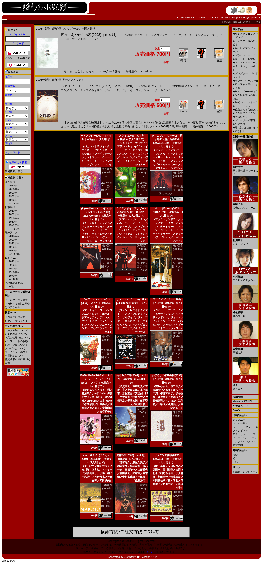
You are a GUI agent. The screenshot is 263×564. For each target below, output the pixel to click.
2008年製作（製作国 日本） (177, 430)
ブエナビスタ (240, 430)
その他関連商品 (14, 283)
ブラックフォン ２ (244, 55)
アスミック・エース (244, 434)
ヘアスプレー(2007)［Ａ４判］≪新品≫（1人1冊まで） (96, 139)
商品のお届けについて (17, 337)
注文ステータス (252, 22)
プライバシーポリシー (17, 352)
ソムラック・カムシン (157, 90)
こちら (148, 551)
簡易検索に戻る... (15, 171)
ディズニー (239, 419)
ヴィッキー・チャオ (168, 35)
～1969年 (14, 203)
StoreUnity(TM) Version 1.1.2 (140, 557)
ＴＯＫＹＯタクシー (245, 113)
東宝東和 (238, 445)
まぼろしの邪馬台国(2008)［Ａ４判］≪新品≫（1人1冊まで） (167, 379)
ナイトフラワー (243, 105)
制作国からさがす (15, 317)
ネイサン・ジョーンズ (105, 90)
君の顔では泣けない (245, 127)
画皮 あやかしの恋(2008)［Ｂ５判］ (89, 35)
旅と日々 (239, 131)
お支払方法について (16, 334)
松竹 (235, 458)
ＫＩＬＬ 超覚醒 (244, 59)
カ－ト (217, 22)
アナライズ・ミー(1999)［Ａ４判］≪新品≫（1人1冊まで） (167, 303)
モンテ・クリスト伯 (245, 80)
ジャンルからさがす (16, 320)
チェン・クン (192, 35)
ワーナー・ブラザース (245, 427)
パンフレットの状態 (16, 341)
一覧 (11, 286)
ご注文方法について (16, 330)
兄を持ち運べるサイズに (245, 169)
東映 (235, 454)
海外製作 (10, 181)
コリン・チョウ (79, 90)
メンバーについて (15, 348)
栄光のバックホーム (245, 102)
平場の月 (239, 124)
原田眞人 (209, 86)
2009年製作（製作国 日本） (106, 433)
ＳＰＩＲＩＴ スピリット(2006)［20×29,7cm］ (98, 86)
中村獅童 (178, 86)
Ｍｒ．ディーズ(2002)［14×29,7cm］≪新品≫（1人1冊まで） (167, 212)
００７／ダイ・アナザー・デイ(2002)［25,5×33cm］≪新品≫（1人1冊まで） (131, 212)
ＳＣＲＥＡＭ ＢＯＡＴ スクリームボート (245, 66)
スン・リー (210, 35)
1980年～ (14, 196)
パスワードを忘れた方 (17, 57)
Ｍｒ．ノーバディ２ (245, 91)
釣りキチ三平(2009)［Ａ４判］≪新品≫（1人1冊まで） (131, 379)
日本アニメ (11, 257)
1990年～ (14, 192)
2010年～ (14, 185)
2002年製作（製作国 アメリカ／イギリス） (138, 266)
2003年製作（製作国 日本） (142, 502)
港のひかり (240, 116)
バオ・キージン (131, 90)
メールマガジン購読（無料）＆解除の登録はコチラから (17, 304)
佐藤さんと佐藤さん (245, 109)
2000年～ (14, 189)
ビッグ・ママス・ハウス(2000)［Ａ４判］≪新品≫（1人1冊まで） (96, 303)
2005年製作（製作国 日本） (106, 502)
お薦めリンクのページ (245, 471)
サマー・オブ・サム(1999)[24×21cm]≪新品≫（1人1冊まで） (131, 303)
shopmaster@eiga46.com (246, 17)
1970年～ (14, 200)
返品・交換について (16, 344)
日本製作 (10, 207)
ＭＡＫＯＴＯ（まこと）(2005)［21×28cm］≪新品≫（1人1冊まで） (96, 459)
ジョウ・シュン (144, 35)
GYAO (236, 410)
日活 (235, 462)
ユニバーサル (240, 423)
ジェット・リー (161, 86)
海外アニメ (11, 232)
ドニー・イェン (90, 39)
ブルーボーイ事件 (244, 120)
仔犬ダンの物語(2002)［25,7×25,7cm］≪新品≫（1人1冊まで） (167, 459)
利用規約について (15, 355)
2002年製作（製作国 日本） (177, 510)
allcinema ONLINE (243, 401)
